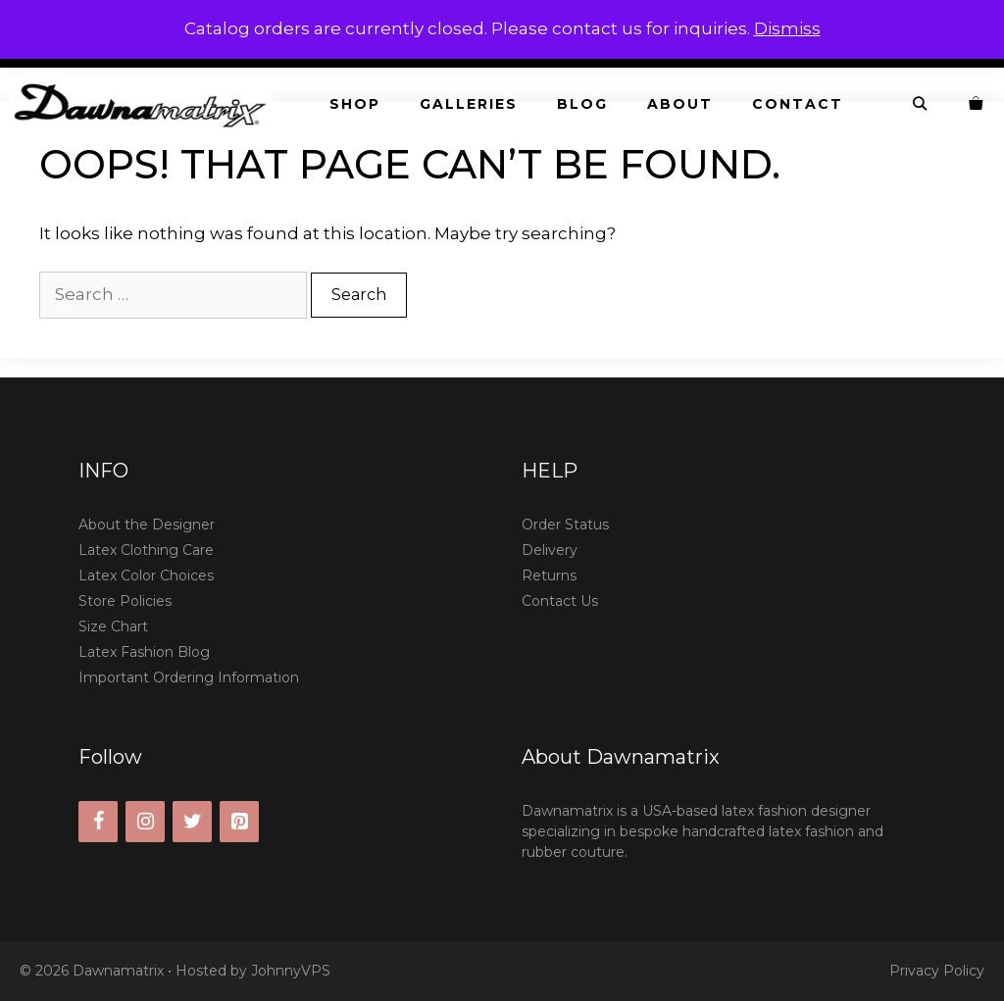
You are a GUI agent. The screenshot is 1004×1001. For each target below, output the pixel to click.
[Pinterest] (239, 821)
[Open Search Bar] (920, 104)
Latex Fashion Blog (144, 652)
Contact (797, 104)
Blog (582, 104)
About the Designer (146, 524)
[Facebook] (98, 821)
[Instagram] (145, 821)
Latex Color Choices (146, 575)
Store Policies (125, 601)
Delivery (549, 550)
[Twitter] (192, 821)
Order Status (565, 524)
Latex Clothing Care (146, 550)
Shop (354, 104)
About (680, 104)
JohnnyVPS (290, 970)
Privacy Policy (936, 970)
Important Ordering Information (188, 677)
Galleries (469, 104)
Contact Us (560, 601)
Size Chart (113, 626)
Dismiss (787, 28)
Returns (549, 575)
